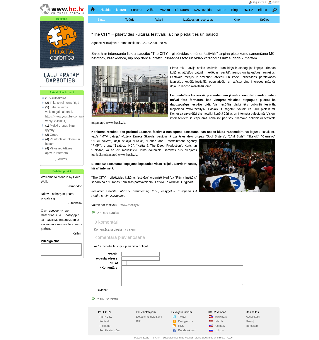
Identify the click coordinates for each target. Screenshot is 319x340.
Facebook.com (187, 330)
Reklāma (104, 325)
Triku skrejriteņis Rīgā (64, 102)
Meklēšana (275, 10)
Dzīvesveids (203, 10)
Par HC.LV (105, 316)
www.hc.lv (221, 316)
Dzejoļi (250, 321)
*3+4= (114, 263)
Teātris (129, 19)
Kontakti (104, 321)
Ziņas (101, 19)
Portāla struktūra (109, 330)
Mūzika (165, 10)
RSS (181, 325)
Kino (237, 19)
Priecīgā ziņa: (51, 241)
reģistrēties (259, 2)
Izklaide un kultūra (113, 10)
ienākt (276, 2)
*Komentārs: (109, 267)
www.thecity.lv (130, 205)
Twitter (182, 316)
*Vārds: (113, 254)
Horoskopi (252, 325)
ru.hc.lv (219, 330)
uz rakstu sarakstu (106, 212)
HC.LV (248, 10)
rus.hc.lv (220, 325)
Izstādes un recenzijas (198, 19)
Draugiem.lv (185, 321)
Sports (221, 10)
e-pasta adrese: (107, 258)
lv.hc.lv (219, 321)
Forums (136, 10)
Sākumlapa (92, 10)
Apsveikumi (253, 316)
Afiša (150, 10)
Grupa (54, 134)
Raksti (159, 19)
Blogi (234, 10)
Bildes (262, 10)
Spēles (264, 19)
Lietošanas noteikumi (149, 316)
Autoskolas (58, 98)
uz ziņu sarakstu (104, 299)
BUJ (138, 321)
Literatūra (182, 10)
